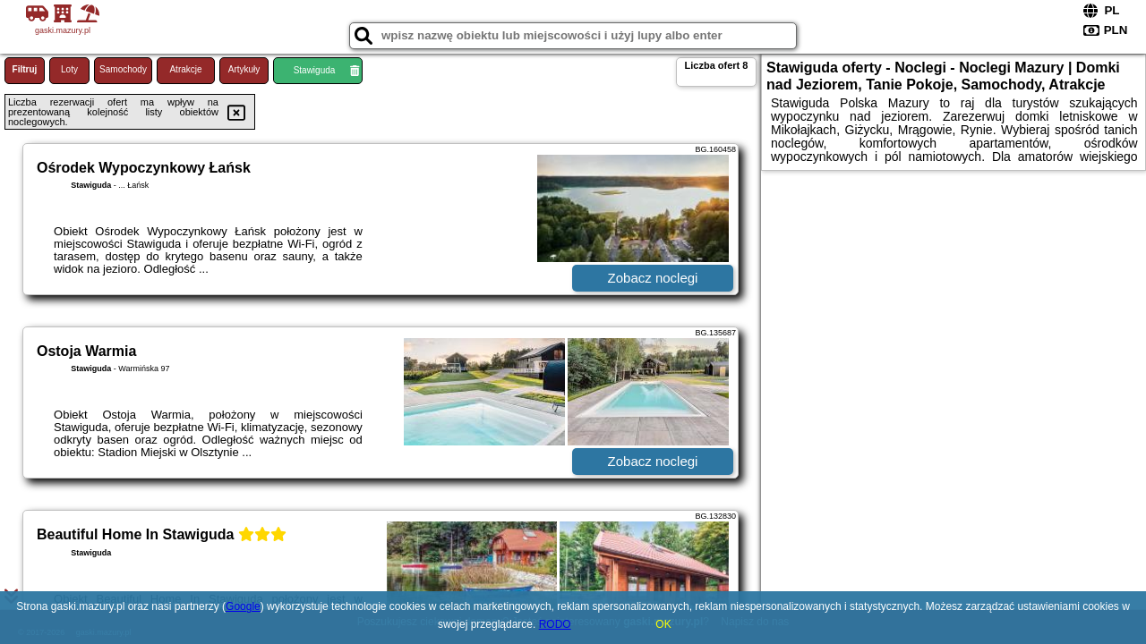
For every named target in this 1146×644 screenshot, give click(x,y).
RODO (555, 624)
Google (243, 606)
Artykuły (244, 69)
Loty (69, 69)
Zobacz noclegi (653, 277)
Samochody (123, 69)
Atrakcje (185, 69)
